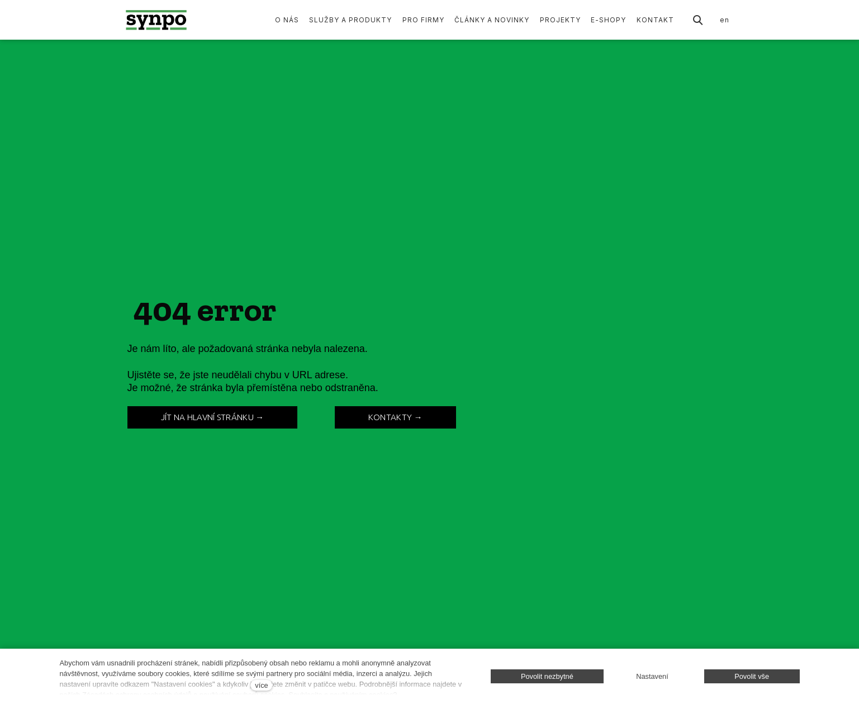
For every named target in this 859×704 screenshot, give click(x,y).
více (261, 685)
